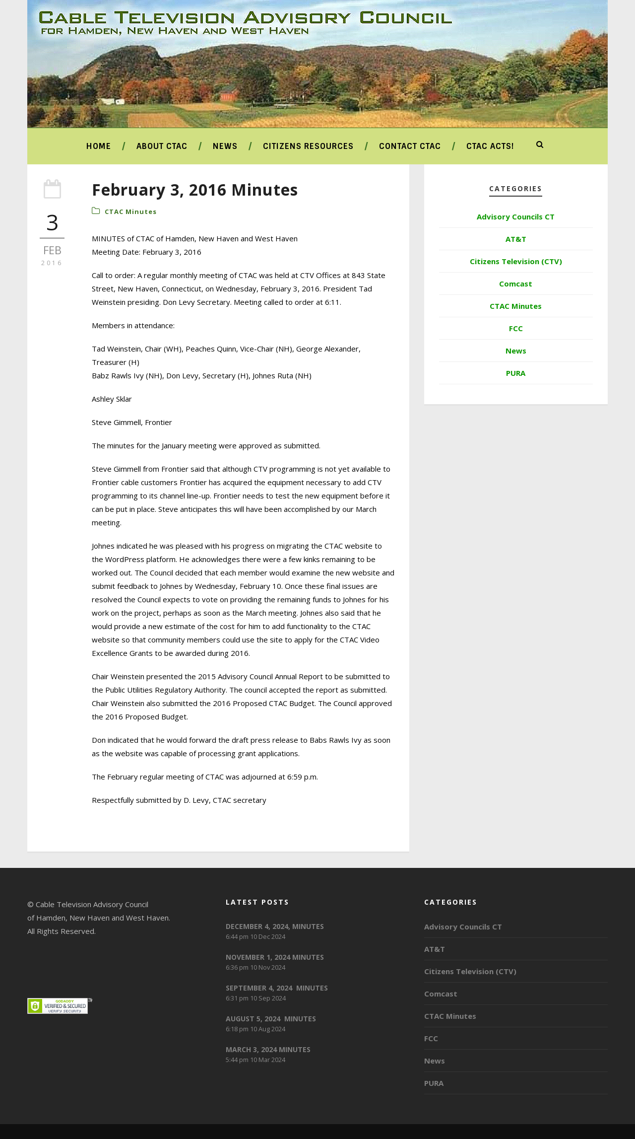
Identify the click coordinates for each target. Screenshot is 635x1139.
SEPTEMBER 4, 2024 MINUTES (277, 988)
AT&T (516, 239)
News (225, 146)
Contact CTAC (410, 146)
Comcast (515, 283)
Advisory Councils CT (516, 216)
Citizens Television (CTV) (516, 261)
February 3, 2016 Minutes (195, 189)
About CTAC (162, 146)
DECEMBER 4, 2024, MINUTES (275, 926)
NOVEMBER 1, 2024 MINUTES (275, 957)
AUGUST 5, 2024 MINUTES (271, 1018)
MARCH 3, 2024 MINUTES (268, 1049)
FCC (516, 328)
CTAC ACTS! (490, 146)
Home (98, 146)
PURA (515, 373)
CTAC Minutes (131, 211)
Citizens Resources (308, 146)
